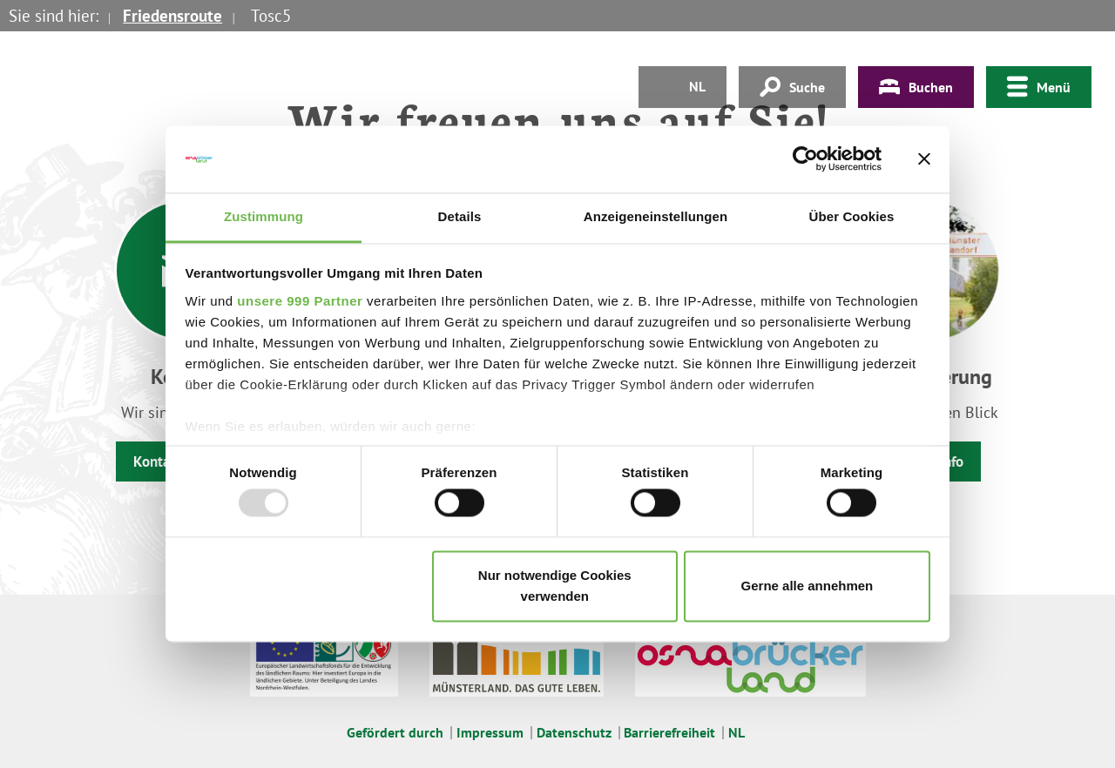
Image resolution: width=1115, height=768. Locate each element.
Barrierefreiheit (669, 732)
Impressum (490, 732)
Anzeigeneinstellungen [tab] (655, 216)
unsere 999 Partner (299, 300)
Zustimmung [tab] (263, 216)
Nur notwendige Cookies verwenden (555, 585)
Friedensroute (172, 15)
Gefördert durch (395, 732)
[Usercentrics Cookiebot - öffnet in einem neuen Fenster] (805, 159)
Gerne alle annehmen (807, 585)
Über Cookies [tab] (852, 216)
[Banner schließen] (924, 159)
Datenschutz (574, 732)
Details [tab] (460, 216)
